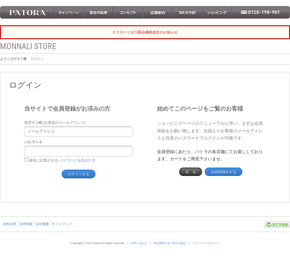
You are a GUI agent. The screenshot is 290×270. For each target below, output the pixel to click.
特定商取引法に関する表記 (169, 243)
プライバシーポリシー (205, 243)
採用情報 (26, 224)
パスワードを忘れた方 (77, 160)
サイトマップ (62, 224)
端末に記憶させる (41, 160)
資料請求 (9, 224)
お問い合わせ (139, 243)
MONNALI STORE (28, 46)
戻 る (190, 172)
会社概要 (42, 224)
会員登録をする (223, 172)
